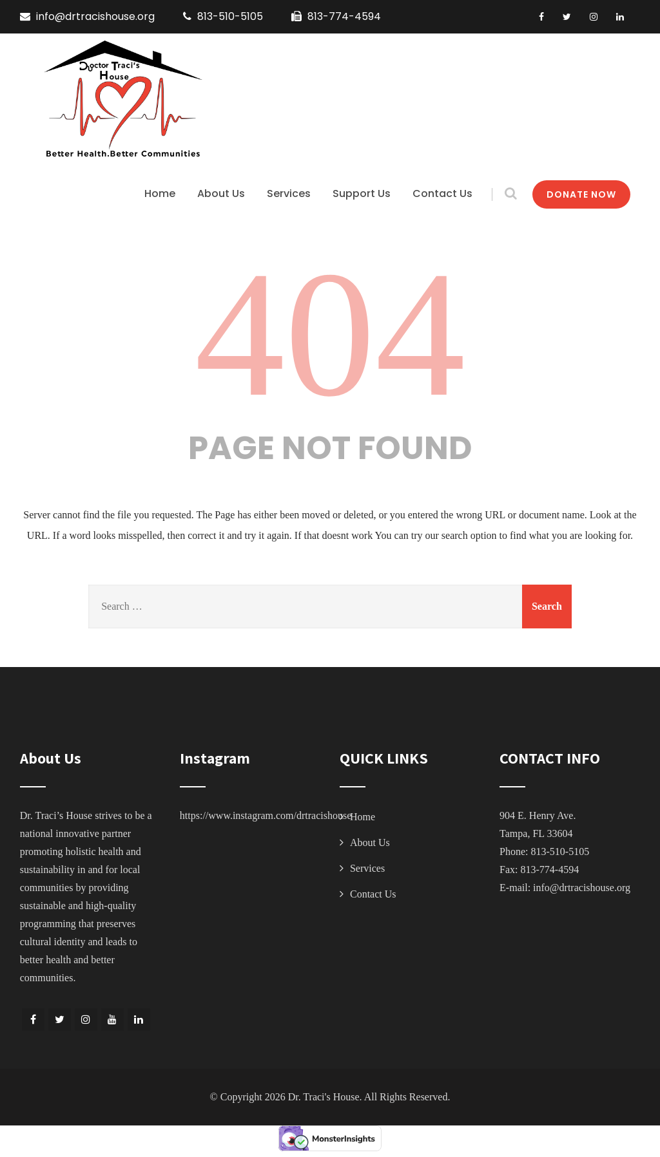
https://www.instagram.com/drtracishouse (265, 815)
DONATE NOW (581, 194)
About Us (221, 193)
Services (289, 193)
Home (159, 193)
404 (330, 334)
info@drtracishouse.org (581, 887)
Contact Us (442, 193)
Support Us (362, 193)
